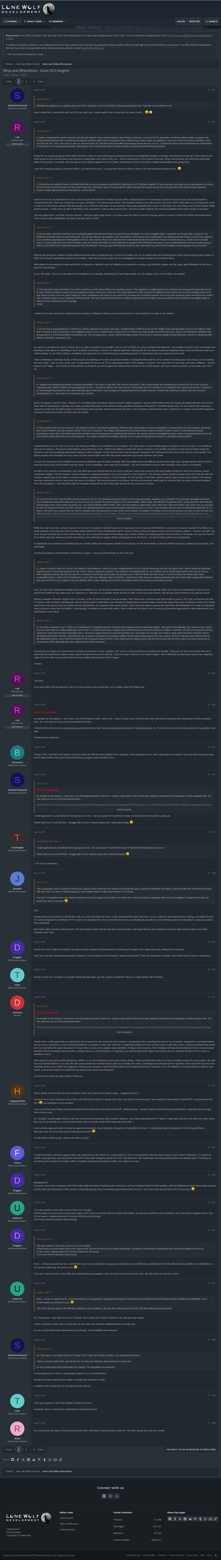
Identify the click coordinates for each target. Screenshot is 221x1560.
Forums (12, 21)
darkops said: (43, 131)
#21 (213, 90)
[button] (19, 21)
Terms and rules (176, 1555)
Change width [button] (149, 1555)
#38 (213, 1339)
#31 (213, 997)
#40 (213, 1423)
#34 (213, 1174)
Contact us (162, 1555)
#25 (213, 747)
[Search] (211, 21)
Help (202, 1555)
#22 (213, 121)
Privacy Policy (14, 1532)
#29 (213, 941)
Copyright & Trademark (19, 1535)
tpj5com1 (156, 1539)
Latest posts (66, 1517)
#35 (213, 1202)
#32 (213, 1085)
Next (40, 81)
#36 (213, 1230)
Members (57, 21)
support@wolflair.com (92, 47)
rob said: (41, 783)
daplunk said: (43, 99)
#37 (213, 1283)
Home (209, 1555)
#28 (213, 873)
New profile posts (69, 1523)
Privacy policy (192, 1555)
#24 (213, 704)
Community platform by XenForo (30, 1555)
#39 (213, 1395)
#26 (213, 774)
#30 (213, 969)
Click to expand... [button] (125, 518)
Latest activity (67, 1529)
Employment (13, 1528)
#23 (213, 673)
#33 (213, 1147)
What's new (34, 21)
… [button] (30, 81)
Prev (9, 81)
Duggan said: (43, 1292)
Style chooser (133, 1555)
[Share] (209, 90)
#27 (213, 832)
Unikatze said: (43, 1239)
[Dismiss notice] (214, 35)
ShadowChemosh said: (47, 841)
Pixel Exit (71, 1555)
